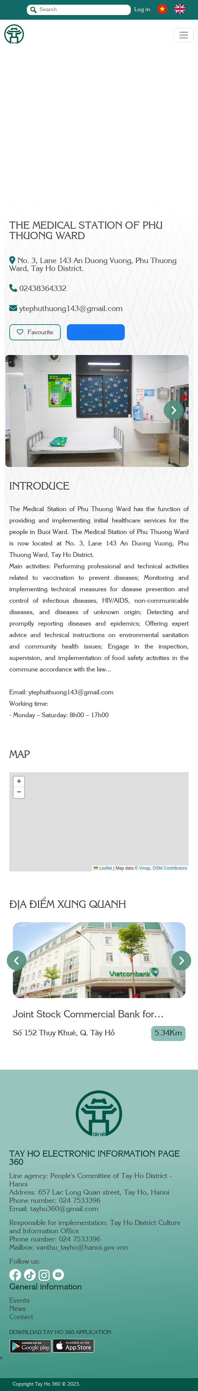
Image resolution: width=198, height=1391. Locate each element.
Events (19, 1301)
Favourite (35, 332)
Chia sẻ (95, 332)
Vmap (144, 868)
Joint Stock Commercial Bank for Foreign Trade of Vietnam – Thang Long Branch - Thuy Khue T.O (98, 1015)
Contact (21, 1317)
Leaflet (103, 868)
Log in (142, 10)
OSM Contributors (170, 868)
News (17, 1309)
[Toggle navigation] (184, 35)
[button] (19, 782)
